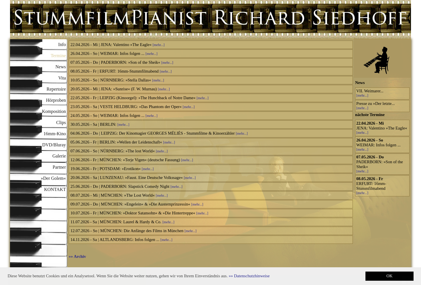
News (61, 66)
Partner (59, 167)
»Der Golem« (53, 178)
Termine (58, 55)
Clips (61, 122)
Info (62, 44)
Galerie (59, 156)
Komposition (54, 111)
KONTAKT (55, 189)
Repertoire (56, 89)
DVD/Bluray (54, 144)
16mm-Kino (55, 133)
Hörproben (56, 100)
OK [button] (389, 276)
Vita (62, 77)
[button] (249, 276)
